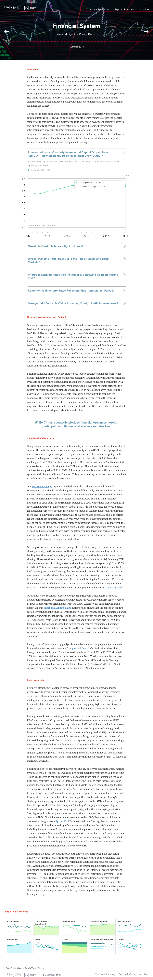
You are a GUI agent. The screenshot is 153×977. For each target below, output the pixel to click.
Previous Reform (6, 31)
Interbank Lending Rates (57, 607)
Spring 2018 (62, 821)
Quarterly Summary (97, 9)
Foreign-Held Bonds (77, 648)
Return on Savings (42, 486)
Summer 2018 (52, 975)
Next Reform (146, 31)
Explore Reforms (124, 9)
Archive (144, 9)
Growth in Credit (114, 587)
